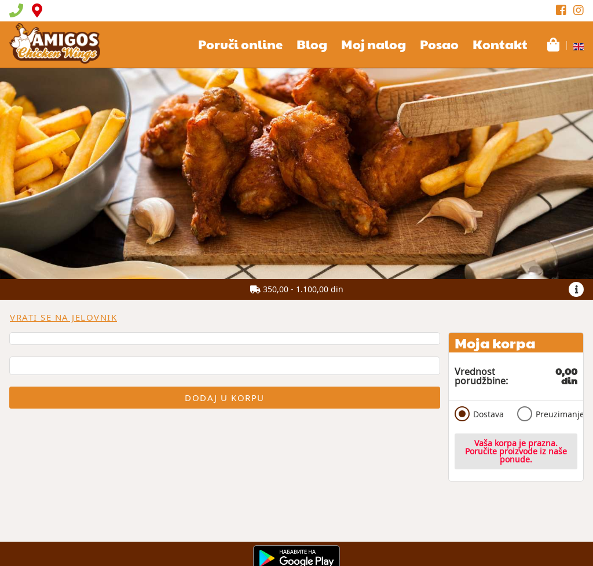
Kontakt (500, 44)
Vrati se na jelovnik (63, 317)
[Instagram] (578, 10)
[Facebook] (561, 10)
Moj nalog (373, 44)
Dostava (479, 413)
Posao (439, 44)
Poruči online (240, 44)
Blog (311, 44)
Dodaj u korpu (225, 397)
